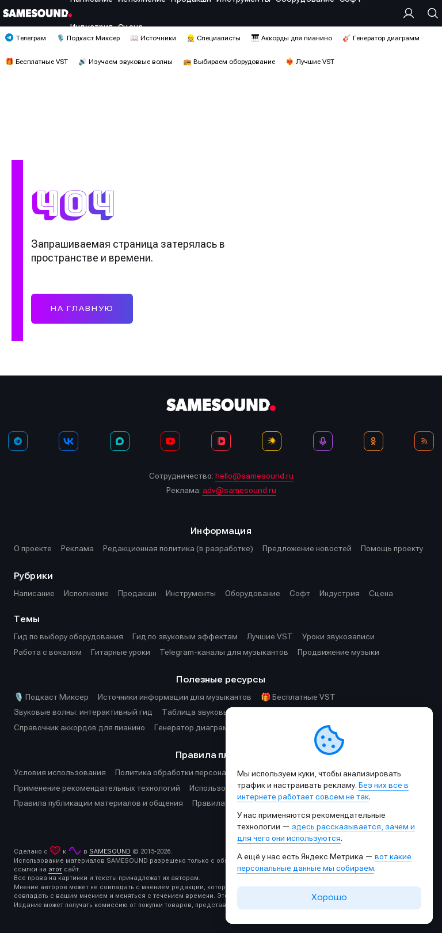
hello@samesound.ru (254, 475)
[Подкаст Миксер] (323, 441)
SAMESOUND (110, 851)
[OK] (373, 441)
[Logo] (37, 13)
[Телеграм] (18, 441)
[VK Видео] (221, 441)
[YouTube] (170, 441)
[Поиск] (430, 13)
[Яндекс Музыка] (271, 441)
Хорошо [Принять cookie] (329, 897)
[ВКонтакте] (68, 441)
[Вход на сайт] (411, 13)
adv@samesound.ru (239, 490)
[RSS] (424, 441)
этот (55, 869)
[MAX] (119, 441)
